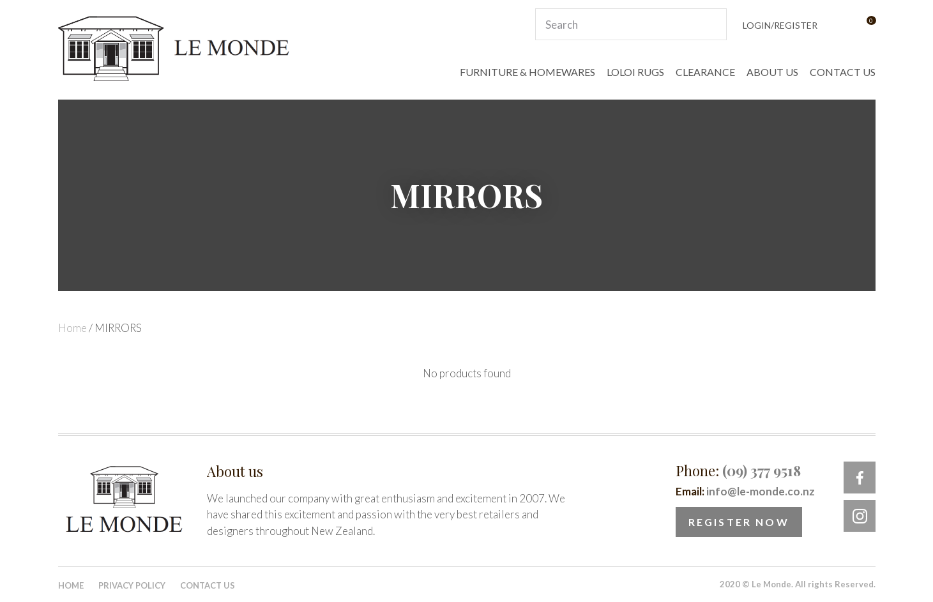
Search (711, 24)
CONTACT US (843, 72)
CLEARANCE (705, 72)
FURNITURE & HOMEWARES (527, 72)
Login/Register (780, 25)
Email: (745, 491)
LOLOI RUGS (635, 72)
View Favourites (839, 25)
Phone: (738, 470)
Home (72, 328)
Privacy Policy (131, 585)
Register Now (738, 522)
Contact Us (207, 585)
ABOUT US (772, 72)
